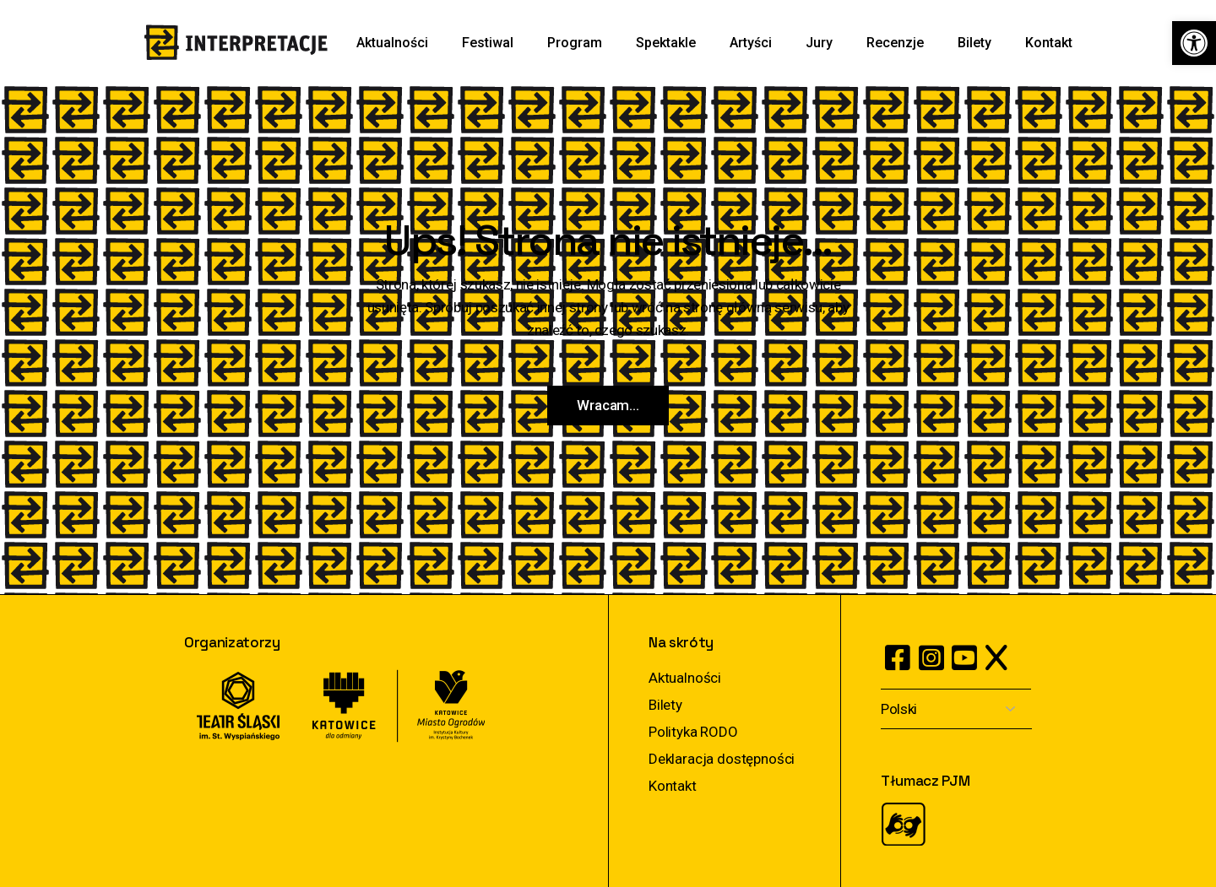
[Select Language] (956, 709)
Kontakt (673, 785)
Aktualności (685, 677)
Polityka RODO (693, 731)
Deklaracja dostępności (722, 758)
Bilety (665, 704)
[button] (1194, 43)
